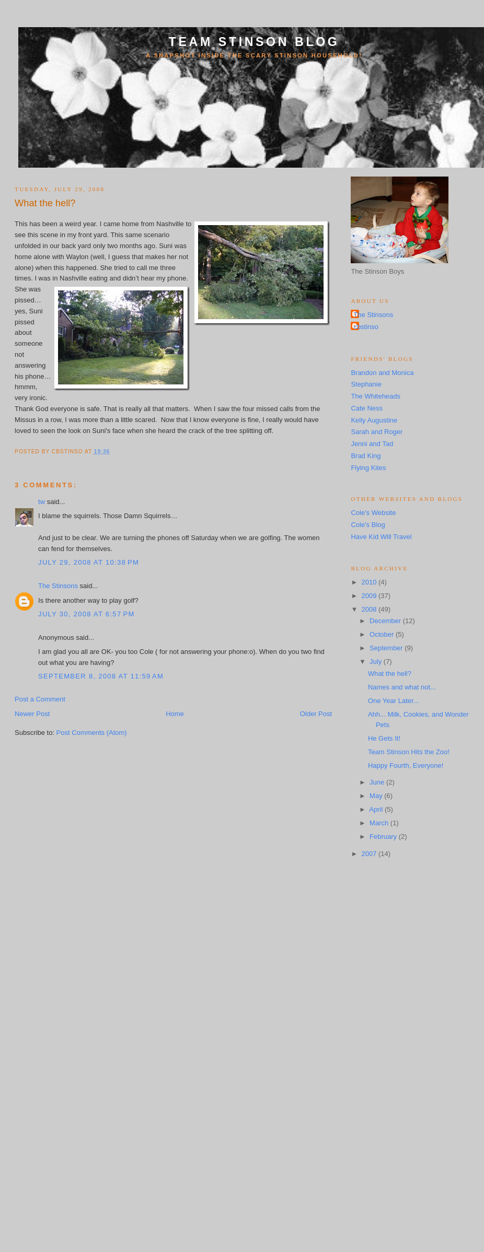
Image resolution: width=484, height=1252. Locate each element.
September (387, 648)
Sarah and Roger (376, 432)
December (386, 621)
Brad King (366, 456)
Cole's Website (373, 513)
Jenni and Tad (372, 444)
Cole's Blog (368, 525)
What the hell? (45, 203)
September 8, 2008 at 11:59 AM (101, 676)
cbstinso (365, 327)
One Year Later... (393, 701)
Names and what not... (402, 687)
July (377, 661)
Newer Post (32, 714)
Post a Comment (40, 699)
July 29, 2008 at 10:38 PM (88, 562)
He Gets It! (384, 738)
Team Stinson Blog (254, 42)
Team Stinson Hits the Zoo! (409, 752)
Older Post (316, 714)
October (383, 634)
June (378, 782)
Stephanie (366, 384)
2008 (369, 609)
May (377, 796)
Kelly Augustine (374, 420)
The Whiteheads (375, 396)
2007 (369, 854)
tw (41, 502)
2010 (369, 582)
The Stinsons (58, 586)
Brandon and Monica (382, 373)
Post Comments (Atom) (91, 732)
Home (175, 714)
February (384, 836)
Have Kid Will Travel (381, 537)
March (380, 823)
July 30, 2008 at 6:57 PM (86, 614)
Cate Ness (367, 408)
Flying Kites (368, 468)
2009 (369, 596)
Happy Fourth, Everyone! (406, 765)
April (377, 809)
